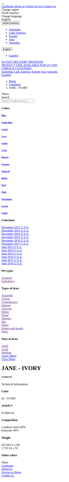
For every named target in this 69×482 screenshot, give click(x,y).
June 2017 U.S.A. (11, 260)
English (5, 19)
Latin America (17, 32)
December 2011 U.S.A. (15, 227)
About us (19, 6)
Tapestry (6, 318)
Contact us (49, 6)
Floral (4, 315)
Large (4, 349)
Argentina (15, 29)
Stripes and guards (12, 328)
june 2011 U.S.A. (11, 247)
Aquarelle (7, 295)
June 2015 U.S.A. (11, 253)
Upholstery (8, 281)
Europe (13, 36)
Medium (6, 352)
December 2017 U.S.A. (15, 243)
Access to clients (11, 472)
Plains (5, 325)
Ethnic (5, 311)
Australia (14, 42)
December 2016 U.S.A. (15, 240)
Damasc (6, 305)
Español (13, 55)
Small (4, 346)
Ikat (3, 321)
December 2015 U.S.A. (15, 237)
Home (12, 81)
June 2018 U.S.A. (11, 263)
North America (10, 12)
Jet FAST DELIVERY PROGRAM (22, 61)
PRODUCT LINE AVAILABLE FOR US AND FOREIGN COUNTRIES (29, 67)
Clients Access (34, 6)
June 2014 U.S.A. (11, 250)
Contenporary (9, 302)
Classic (5, 298)
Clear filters (8, 359)
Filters (5, 94)
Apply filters (8, 355)
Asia (11, 39)
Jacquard (6, 277)
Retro (4, 331)
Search (5, 97)
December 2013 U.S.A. (15, 230)
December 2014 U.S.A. (15, 233)
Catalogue (7, 6)
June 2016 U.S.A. (11, 256)
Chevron (6, 308)
